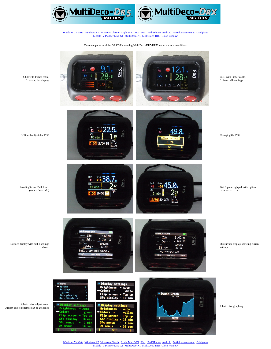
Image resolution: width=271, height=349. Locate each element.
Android (166, 32)
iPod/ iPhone (154, 32)
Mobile (97, 35)
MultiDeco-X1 (133, 35)
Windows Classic (109, 32)
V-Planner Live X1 (113, 35)
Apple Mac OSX (130, 32)
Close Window (170, 35)
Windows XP (92, 32)
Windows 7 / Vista (73, 32)
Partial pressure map (184, 32)
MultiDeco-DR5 (151, 35)
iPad (143, 32)
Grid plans (202, 32)
